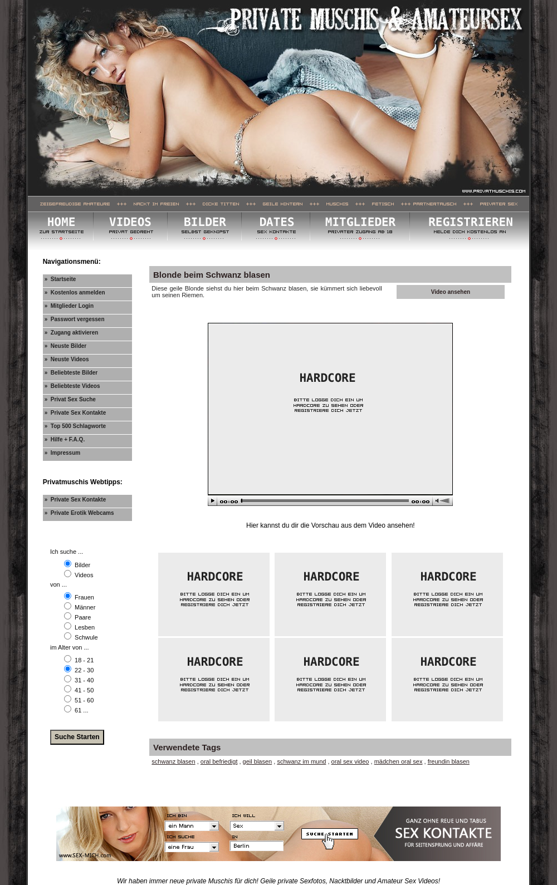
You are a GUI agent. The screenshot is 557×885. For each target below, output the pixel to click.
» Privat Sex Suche (70, 399)
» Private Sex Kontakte (75, 413)
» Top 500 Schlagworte (75, 426)
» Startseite (60, 279)
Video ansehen (450, 292)
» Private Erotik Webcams (79, 513)
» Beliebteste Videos (72, 386)
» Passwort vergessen (75, 319)
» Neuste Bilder (66, 346)
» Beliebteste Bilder (71, 373)
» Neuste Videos (67, 359)
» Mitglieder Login (69, 306)
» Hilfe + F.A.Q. (65, 439)
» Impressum (62, 453)
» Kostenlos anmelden (75, 292)
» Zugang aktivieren (72, 333)
